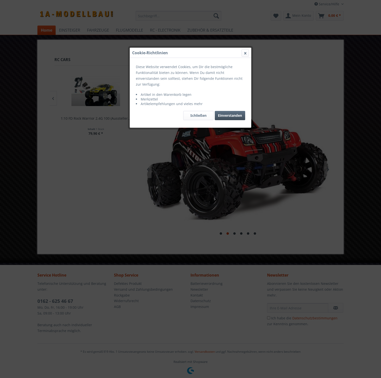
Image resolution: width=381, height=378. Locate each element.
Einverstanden (230, 115)
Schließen (198, 115)
